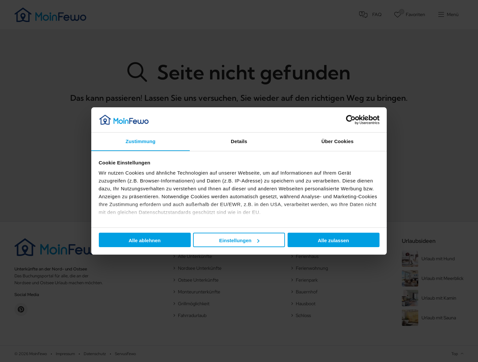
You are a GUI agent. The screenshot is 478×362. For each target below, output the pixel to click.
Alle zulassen (333, 240)
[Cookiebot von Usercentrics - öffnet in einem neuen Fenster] (351, 119)
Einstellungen (239, 240)
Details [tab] (239, 141)
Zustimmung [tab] (141, 141)
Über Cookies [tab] (337, 141)
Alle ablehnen (145, 240)
